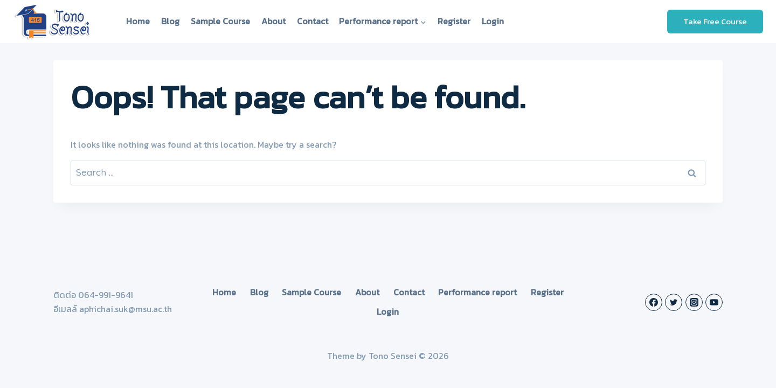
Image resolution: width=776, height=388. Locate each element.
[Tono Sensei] (53, 21)
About (273, 21)
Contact (312, 21)
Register (454, 21)
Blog (170, 21)
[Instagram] (694, 302)
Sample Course (220, 21)
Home (138, 21)
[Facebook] (653, 302)
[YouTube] (714, 302)
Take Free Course (715, 21)
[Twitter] (673, 302)
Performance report (477, 292)
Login (493, 21)
